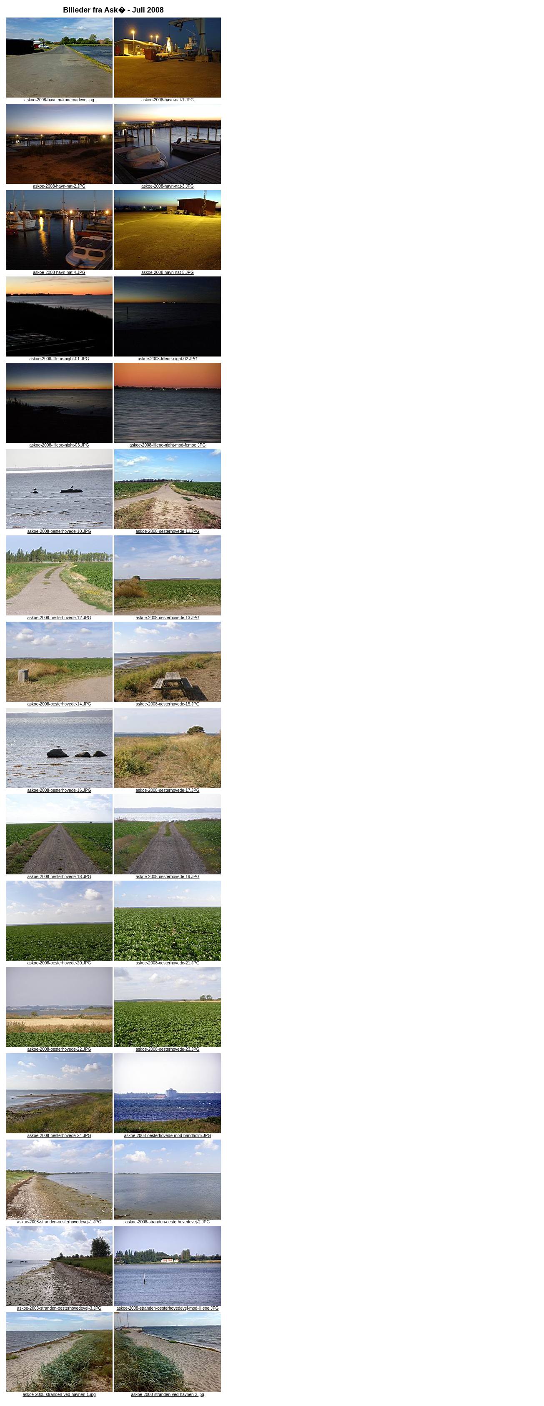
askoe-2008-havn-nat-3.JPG (167, 184)
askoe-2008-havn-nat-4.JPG (59, 270)
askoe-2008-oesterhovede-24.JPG (59, 1134)
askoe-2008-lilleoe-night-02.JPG (167, 357)
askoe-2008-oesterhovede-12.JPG (59, 616)
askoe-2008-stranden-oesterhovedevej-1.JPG (59, 1220)
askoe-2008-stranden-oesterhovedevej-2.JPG (167, 1220)
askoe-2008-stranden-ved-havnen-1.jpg (59, 1392)
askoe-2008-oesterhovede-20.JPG (59, 961)
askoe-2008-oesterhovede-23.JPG (167, 1047)
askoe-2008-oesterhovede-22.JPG (59, 1047)
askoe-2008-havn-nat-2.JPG (59, 184)
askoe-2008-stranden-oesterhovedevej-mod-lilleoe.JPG (167, 1306)
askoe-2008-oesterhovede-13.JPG (167, 616)
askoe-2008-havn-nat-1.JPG (167, 98)
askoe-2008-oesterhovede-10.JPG (59, 529)
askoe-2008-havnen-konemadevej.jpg (59, 98)
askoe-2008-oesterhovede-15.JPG (167, 702)
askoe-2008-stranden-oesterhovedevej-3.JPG (59, 1306)
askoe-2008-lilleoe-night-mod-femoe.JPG (167, 443)
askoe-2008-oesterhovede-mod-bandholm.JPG (167, 1134)
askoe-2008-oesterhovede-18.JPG (59, 875)
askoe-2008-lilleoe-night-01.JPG (59, 357)
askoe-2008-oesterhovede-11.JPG (167, 529)
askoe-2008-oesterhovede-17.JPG (167, 788)
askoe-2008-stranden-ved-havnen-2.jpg (167, 1392)
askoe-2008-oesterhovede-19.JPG (167, 875)
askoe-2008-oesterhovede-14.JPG (59, 702)
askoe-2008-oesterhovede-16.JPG (59, 788)
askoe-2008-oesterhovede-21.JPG (167, 961)
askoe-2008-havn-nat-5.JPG (167, 270)
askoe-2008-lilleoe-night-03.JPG (59, 443)
